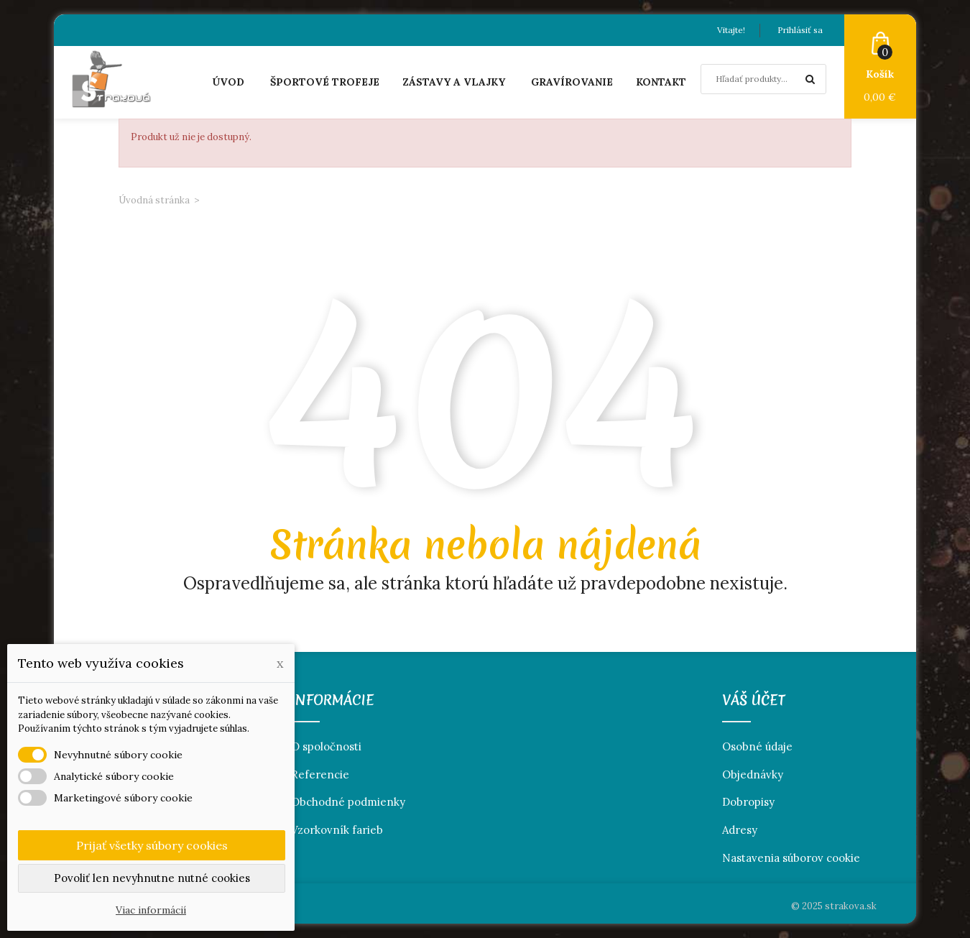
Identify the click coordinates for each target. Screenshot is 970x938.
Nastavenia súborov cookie (791, 858)
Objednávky (752, 774)
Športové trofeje (324, 81)
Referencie (320, 774)
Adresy (739, 830)
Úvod (228, 81)
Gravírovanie (572, 81)
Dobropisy (748, 802)
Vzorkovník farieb (337, 830)
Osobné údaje (757, 746)
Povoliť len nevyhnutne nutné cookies (152, 878)
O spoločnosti (326, 746)
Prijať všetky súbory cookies (152, 845)
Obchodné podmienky (348, 802)
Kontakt (661, 81)
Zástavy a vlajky (453, 81)
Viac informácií (151, 909)
